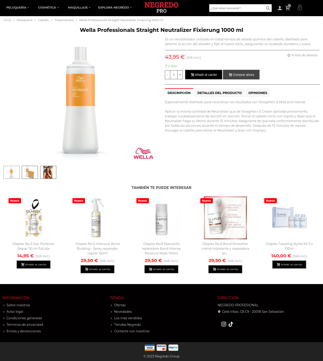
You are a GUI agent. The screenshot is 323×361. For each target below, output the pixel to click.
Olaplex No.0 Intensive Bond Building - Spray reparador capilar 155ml (97, 248)
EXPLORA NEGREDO (113, 7)
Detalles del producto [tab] (219, 93)
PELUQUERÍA (16, 7)
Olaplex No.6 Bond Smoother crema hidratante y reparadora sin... (225, 248)
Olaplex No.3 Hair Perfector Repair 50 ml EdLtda (33, 246)
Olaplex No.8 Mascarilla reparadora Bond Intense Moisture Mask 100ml (161, 248)
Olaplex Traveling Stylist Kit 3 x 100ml (289, 246)
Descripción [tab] (179, 93)
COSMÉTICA (47, 7)
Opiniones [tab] (258, 93)
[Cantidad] (174, 74)
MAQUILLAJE (78, 7)
